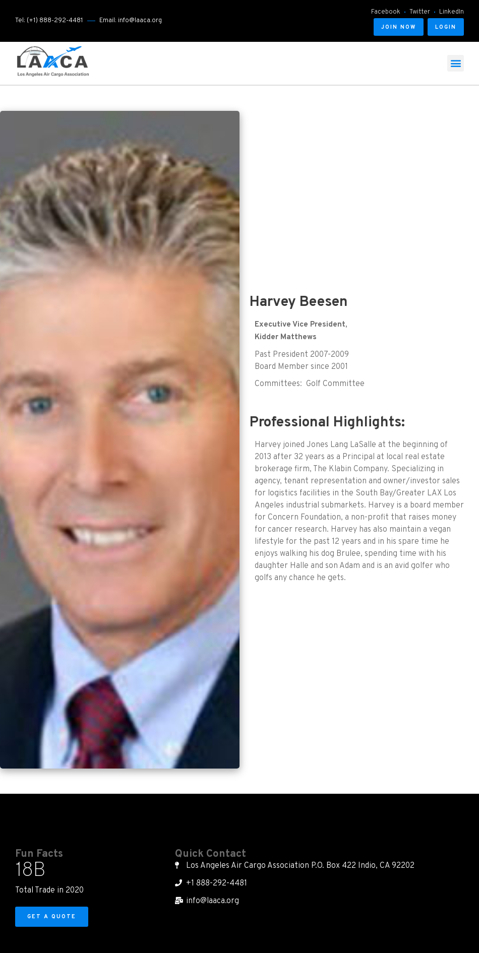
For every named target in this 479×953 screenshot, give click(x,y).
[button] (399, 27)
